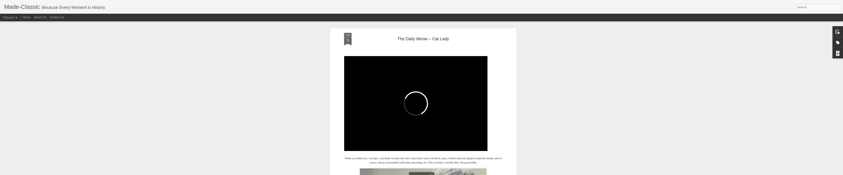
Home (27, 17)
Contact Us (56, 17)
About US (40, 17)
